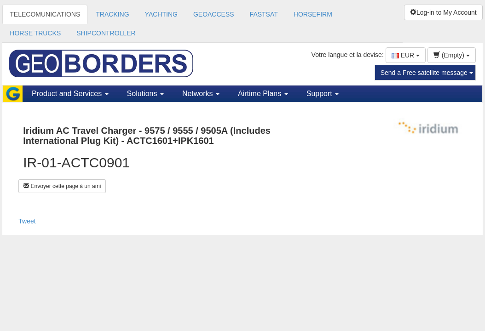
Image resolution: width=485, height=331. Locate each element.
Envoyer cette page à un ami (62, 186)
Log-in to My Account (443, 12)
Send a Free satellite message (427, 72)
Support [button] (322, 93)
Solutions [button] (145, 93)
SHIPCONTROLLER (105, 33)
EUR (406, 55)
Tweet (26, 221)
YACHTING (161, 14)
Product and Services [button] (70, 93)
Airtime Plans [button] (263, 93)
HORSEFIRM (313, 14)
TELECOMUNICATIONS (45, 14)
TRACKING (112, 14)
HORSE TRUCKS (35, 33)
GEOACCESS (213, 14)
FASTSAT (264, 14)
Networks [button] (200, 93)
